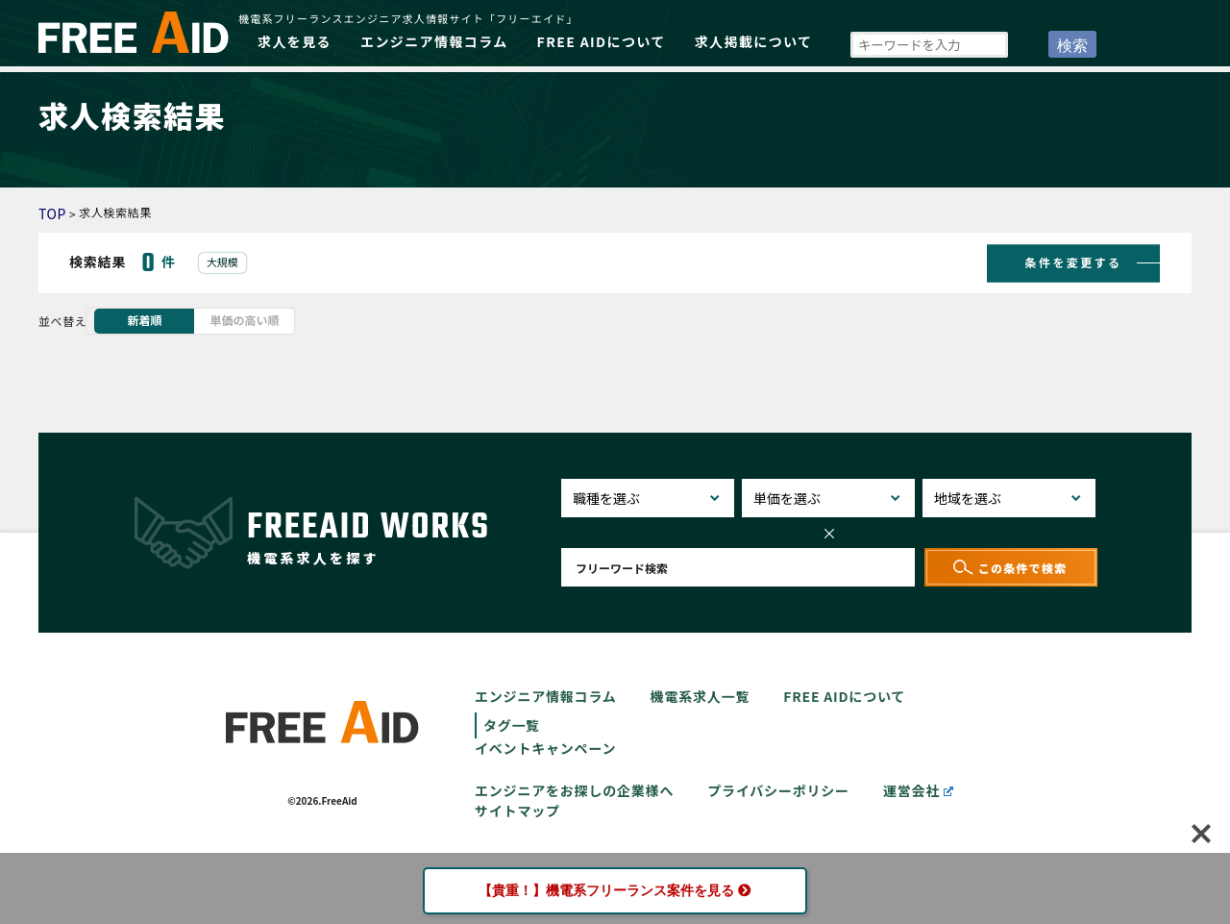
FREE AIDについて (601, 41)
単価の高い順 (244, 320)
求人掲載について (754, 41)
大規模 (222, 261)
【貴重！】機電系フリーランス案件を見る (615, 890)
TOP (52, 213)
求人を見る (295, 41)
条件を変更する (1073, 261)
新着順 (144, 320)
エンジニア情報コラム (434, 41)
